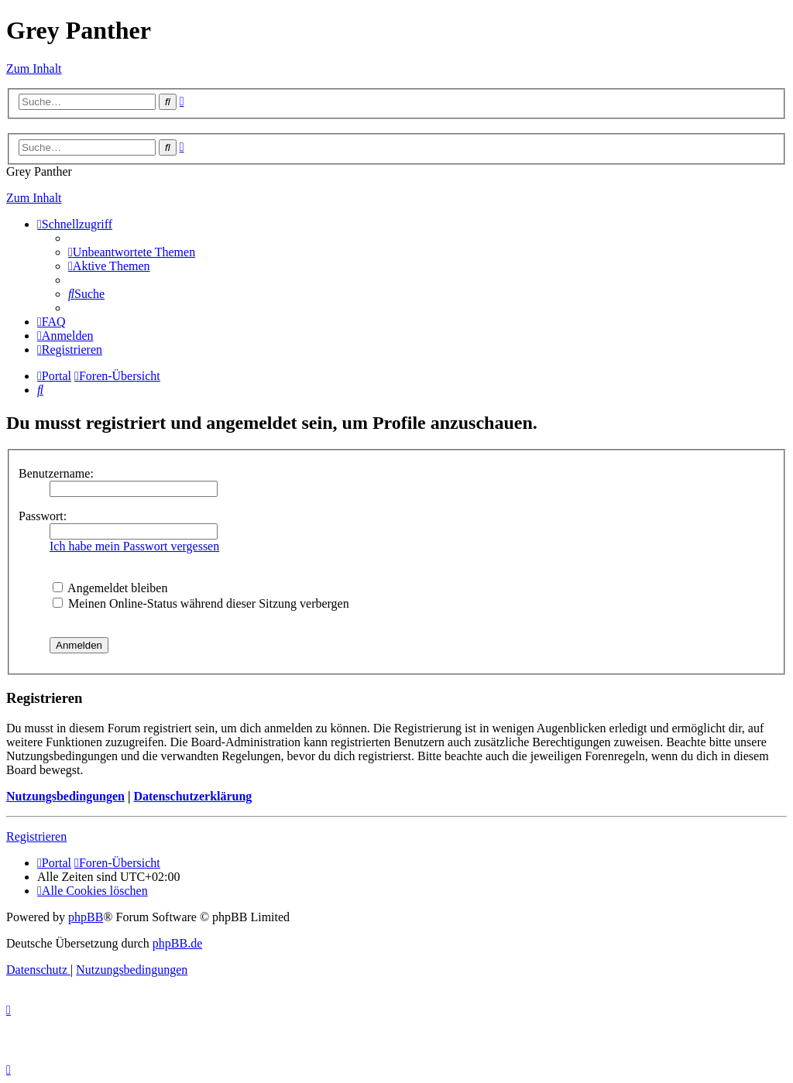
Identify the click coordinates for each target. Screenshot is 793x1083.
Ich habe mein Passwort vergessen (134, 546)
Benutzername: (56, 473)
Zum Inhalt (34, 68)
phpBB (85, 917)
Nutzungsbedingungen (65, 796)
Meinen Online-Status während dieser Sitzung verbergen (201, 603)
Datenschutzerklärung (192, 796)
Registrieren (36, 836)
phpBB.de (177, 943)
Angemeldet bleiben (110, 588)
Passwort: (43, 516)
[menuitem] (131, 252)
